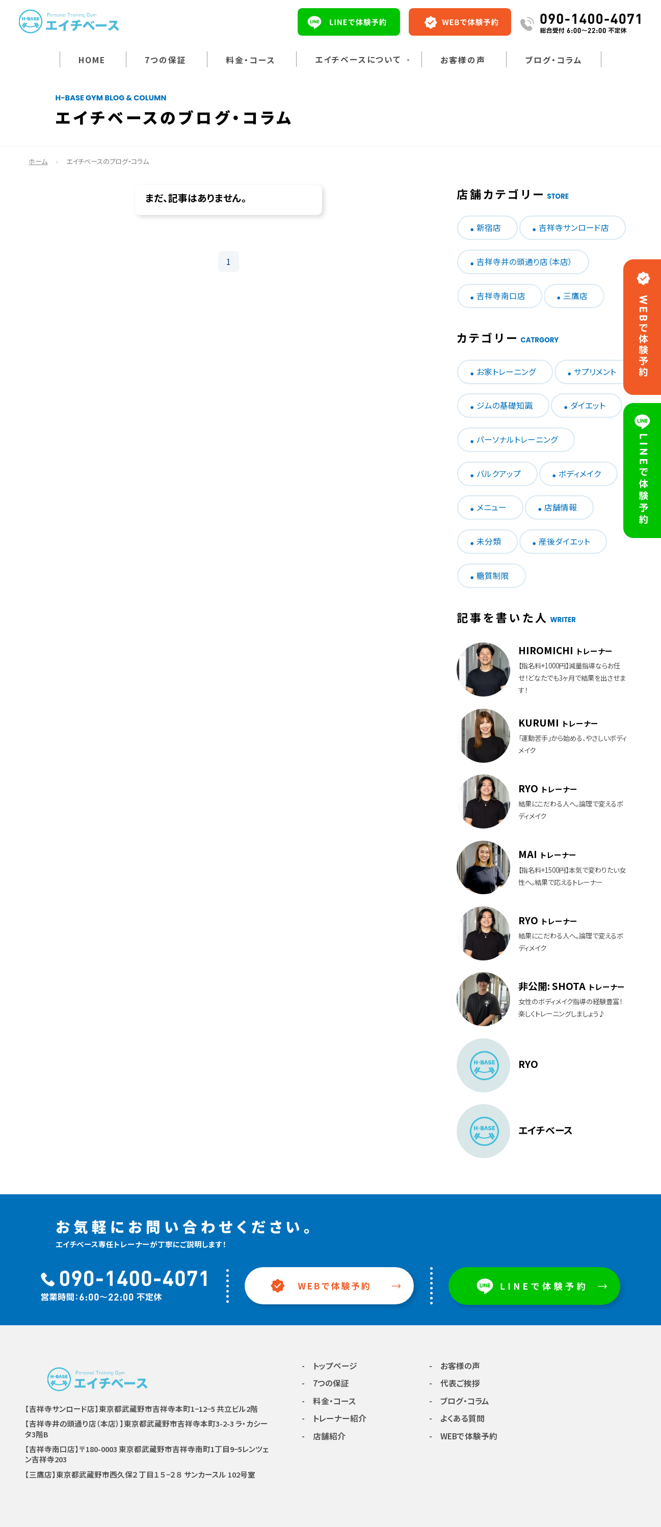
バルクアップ (499, 473)
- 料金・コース (329, 1401)
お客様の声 (463, 60)
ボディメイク (580, 473)
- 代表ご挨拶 (454, 1383)
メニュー (492, 507)
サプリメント (595, 372)
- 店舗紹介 (324, 1436)
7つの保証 (166, 60)
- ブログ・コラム (459, 1401)
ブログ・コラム (554, 60)
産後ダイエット (564, 541)
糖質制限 (493, 575)
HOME (91, 60)
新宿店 (489, 227)
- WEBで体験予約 (463, 1436)
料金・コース (251, 60)
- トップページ (329, 1366)
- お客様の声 (454, 1366)
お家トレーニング (506, 372)
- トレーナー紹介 (334, 1418)
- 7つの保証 (325, 1383)
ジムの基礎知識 (505, 405)
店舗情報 (560, 507)
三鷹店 (575, 296)
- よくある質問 (457, 1418)
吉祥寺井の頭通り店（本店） (524, 261)
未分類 (489, 541)
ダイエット (587, 405)
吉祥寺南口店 (501, 296)
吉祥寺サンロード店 (574, 227)
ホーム (38, 161)
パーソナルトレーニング (517, 439)
